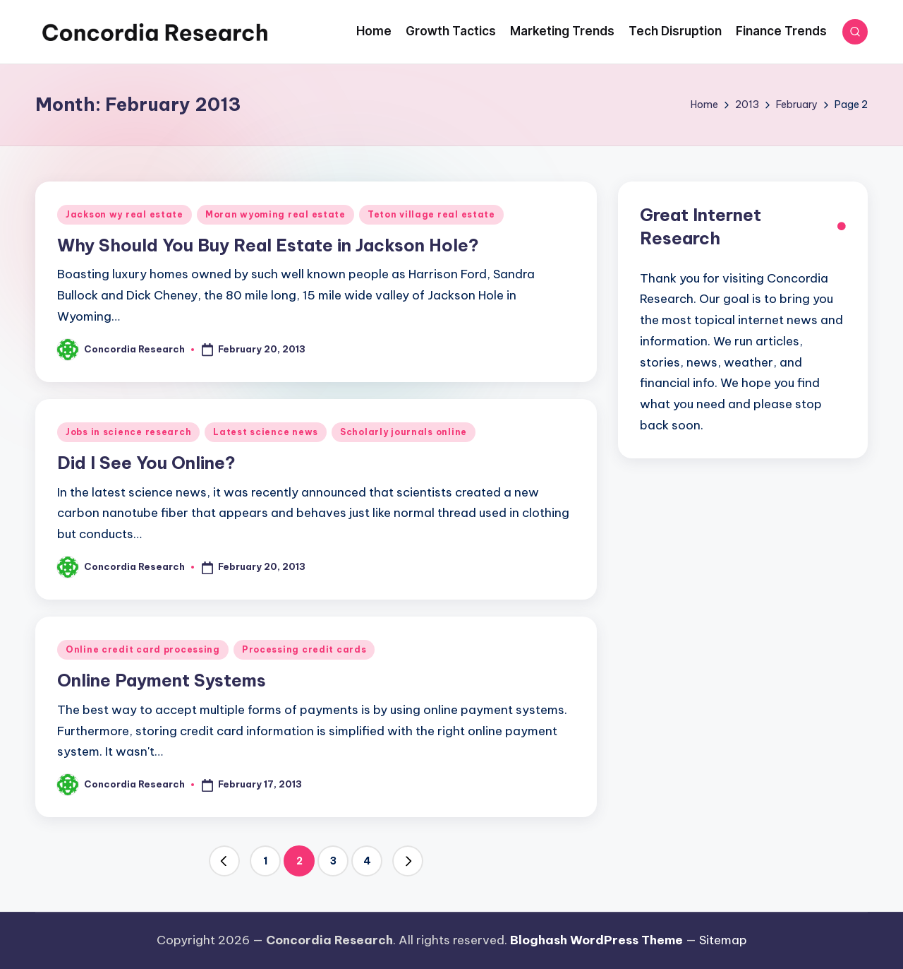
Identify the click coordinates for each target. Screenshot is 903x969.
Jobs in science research (128, 432)
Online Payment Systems (161, 680)
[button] (224, 860)
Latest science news (265, 432)
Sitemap (723, 940)
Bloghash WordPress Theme (596, 940)
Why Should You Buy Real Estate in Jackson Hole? (268, 245)
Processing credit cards (304, 649)
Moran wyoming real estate (275, 214)
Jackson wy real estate (124, 214)
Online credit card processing (143, 649)
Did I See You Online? (146, 462)
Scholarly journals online (403, 432)
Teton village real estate (431, 214)
